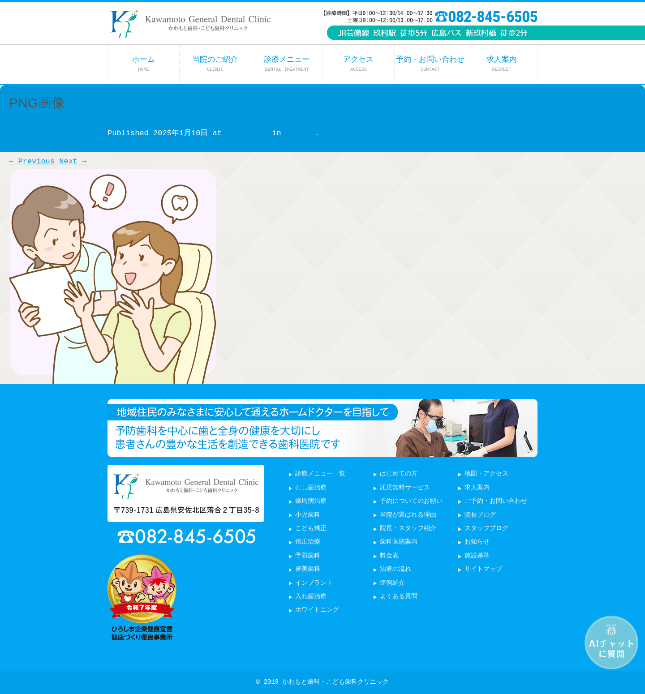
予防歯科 (307, 556)
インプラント (314, 583)
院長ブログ (480, 515)
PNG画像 (300, 133)
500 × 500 (246, 133)
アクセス (358, 64)
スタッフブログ (486, 528)
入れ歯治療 (311, 596)
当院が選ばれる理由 (408, 515)
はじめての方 (398, 474)
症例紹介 (392, 583)
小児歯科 (307, 515)
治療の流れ (395, 569)
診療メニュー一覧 (320, 474)
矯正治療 (307, 542)
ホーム (143, 64)
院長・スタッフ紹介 (408, 528)
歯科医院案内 (398, 542)
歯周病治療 (311, 501)
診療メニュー (287, 64)
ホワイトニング (317, 610)
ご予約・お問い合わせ (495, 501)
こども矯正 (311, 528)
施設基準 (477, 556)
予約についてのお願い (411, 501)
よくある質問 (398, 596)
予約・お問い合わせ (430, 64)
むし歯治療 (311, 488)
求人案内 (501, 64)
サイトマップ (483, 569)
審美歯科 (307, 569)
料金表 (389, 556)
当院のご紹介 (215, 64)
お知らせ (477, 542)
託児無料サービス (405, 488)
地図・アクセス (486, 474)
